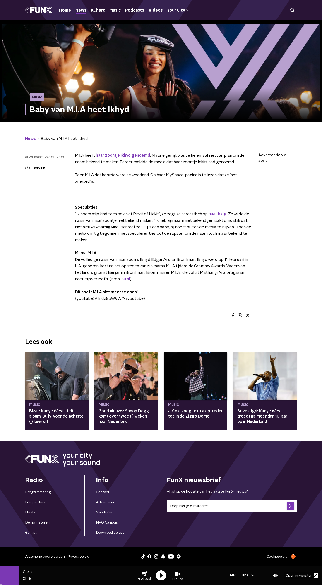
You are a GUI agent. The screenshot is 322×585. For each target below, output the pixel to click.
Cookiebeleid (277, 556)
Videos (156, 10)
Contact (102, 492)
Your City (178, 10)
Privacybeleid (78, 556)
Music (115, 10)
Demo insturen (37, 522)
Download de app (110, 532)
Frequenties (35, 502)
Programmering (38, 492)
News (80, 10)
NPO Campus (107, 522)
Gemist (31, 532)
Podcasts (134, 10)
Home (65, 10)
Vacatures (104, 512)
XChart (98, 10)
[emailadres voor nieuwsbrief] (232, 506)
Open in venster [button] (302, 575)
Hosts (30, 512)
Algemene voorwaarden (45, 556)
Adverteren (105, 502)
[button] (144, 575)
